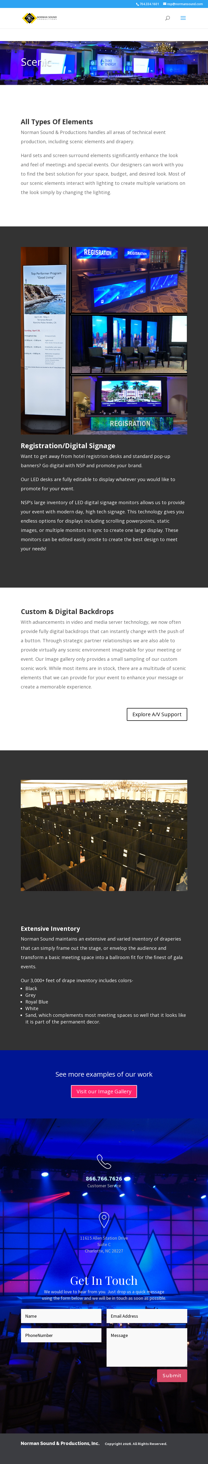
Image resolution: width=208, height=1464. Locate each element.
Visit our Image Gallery (104, 1091)
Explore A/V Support (157, 714)
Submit (172, 1376)
